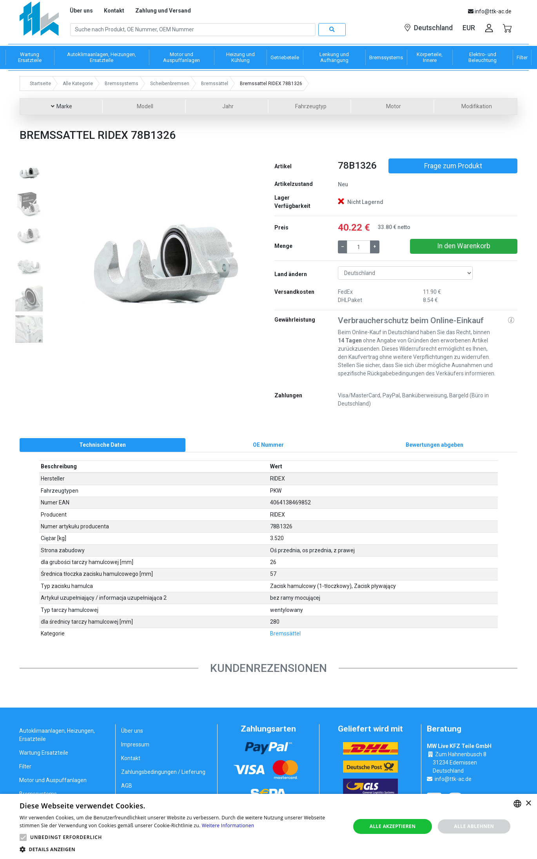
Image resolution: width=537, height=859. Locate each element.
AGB (126, 786)
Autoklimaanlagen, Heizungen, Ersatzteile (57, 735)
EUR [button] (469, 28)
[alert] (268, 826)
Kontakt (114, 10)
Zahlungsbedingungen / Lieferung (163, 772)
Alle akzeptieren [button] (393, 826)
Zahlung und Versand (163, 10)
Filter (25, 767)
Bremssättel (285, 634)
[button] (77, 258)
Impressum (135, 745)
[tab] (102, 445)
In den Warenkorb (463, 246)
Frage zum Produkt (453, 166)
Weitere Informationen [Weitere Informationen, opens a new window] (228, 825)
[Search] (193, 29)
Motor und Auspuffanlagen (53, 780)
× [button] (528, 803)
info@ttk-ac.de (453, 779)
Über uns (81, 10)
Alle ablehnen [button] (474, 826)
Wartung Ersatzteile (43, 753)
